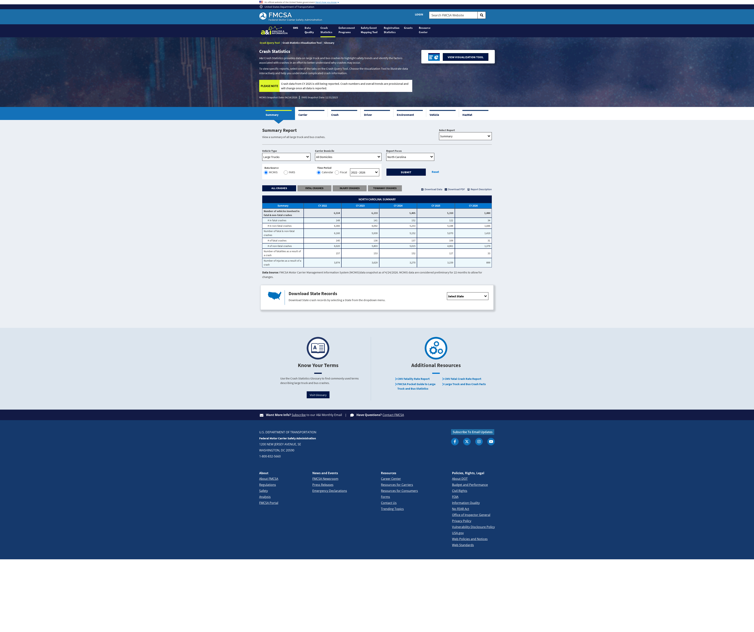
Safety (263, 491)
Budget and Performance (470, 485)
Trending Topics (392, 509)
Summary (272, 115)
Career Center (391, 479)
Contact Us (389, 503)
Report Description (481, 189)
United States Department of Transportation (287, 6)
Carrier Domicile (324, 151)
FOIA (455, 497)
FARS (289, 172)
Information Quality (466, 503)
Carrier (302, 115)
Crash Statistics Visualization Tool (302, 42)
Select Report (447, 130)
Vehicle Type (269, 151)
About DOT (460, 479)
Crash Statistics (326, 30)
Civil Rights (459, 491)
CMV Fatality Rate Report (413, 379)
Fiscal (341, 172)
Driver (368, 115)
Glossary (329, 42)
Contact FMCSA (393, 415)
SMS (295, 28)
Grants (408, 28)
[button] (278, 113)
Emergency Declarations (329, 491)
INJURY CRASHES (350, 188)
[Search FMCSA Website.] (453, 15)
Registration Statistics (391, 30)
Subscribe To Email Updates (473, 432)
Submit (406, 172)
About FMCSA (268, 479)
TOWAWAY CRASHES (385, 188)
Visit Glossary (318, 395)
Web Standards (463, 545)
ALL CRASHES (279, 188)
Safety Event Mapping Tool (369, 30)
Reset (435, 172)
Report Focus (394, 151)
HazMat (467, 115)
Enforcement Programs (347, 30)
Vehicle (434, 115)
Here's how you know (326, 2)
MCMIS (271, 172)
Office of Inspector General (471, 515)
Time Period (324, 167)
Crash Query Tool (270, 42)
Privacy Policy (461, 521)
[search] (481, 15)
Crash (335, 115)
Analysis (265, 497)
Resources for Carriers (397, 485)
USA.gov (458, 533)
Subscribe (299, 415)
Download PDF (456, 189)
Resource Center (425, 30)
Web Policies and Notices (470, 539)
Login (419, 14)
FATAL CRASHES (314, 188)
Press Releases (322, 485)
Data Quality (309, 30)
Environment (405, 115)
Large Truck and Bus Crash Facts (465, 384)
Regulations (267, 485)
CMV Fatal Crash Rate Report (462, 379)
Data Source (271, 167)
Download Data (433, 189)
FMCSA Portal (268, 503)
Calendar (325, 172)
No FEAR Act (460, 509)
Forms (385, 497)
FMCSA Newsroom (325, 479)
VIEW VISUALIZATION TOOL (466, 57)
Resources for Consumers (399, 491)
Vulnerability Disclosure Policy (473, 527)
